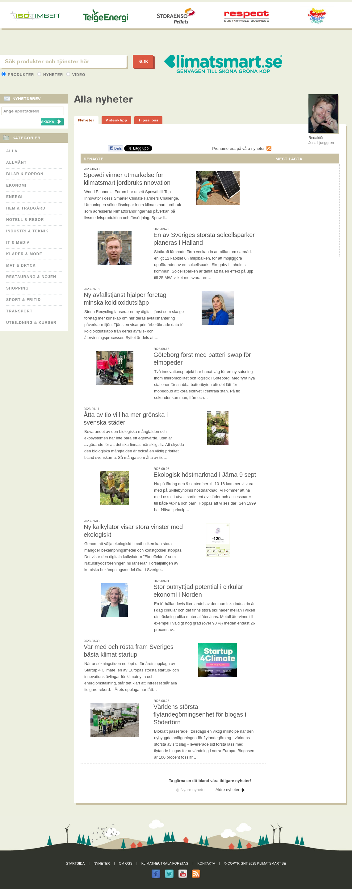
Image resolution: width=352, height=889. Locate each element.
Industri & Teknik (27, 231)
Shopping (17, 288)
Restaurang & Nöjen (31, 277)
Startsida (75, 863)
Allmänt (16, 162)
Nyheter (51, 75)
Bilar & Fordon (25, 174)
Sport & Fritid (23, 300)
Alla (12, 151)
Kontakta (206, 863)
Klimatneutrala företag (164, 863)
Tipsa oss (148, 120)
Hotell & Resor (25, 220)
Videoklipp (116, 120)
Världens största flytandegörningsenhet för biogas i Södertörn (199, 714)
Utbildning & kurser (31, 322)
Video (76, 75)
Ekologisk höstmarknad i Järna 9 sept (204, 474)
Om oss (125, 863)
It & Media (18, 242)
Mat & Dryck (21, 265)
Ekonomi (16, 185)
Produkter (19, 75)
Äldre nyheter (227, 789)
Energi (14, 197)
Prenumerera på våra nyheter (238, 148)
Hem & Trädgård (25, 208)
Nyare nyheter (193, 789)
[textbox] (63, 61)
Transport (19, 311)
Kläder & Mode (24, 254)
